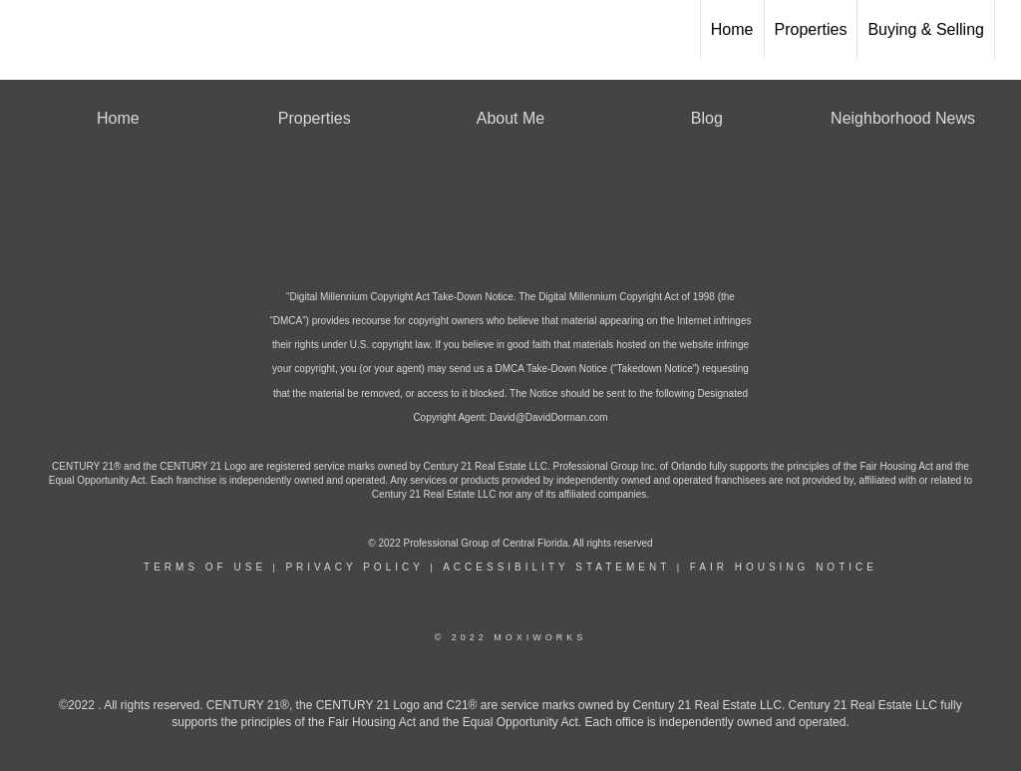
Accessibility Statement (556, 567)
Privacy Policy (354, 567)
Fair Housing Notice (783, 567)
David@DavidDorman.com (549, 417)
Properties (811, 29)
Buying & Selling (925, 29)
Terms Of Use (205, 567)
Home (732, 29)
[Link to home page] (25, 30)
